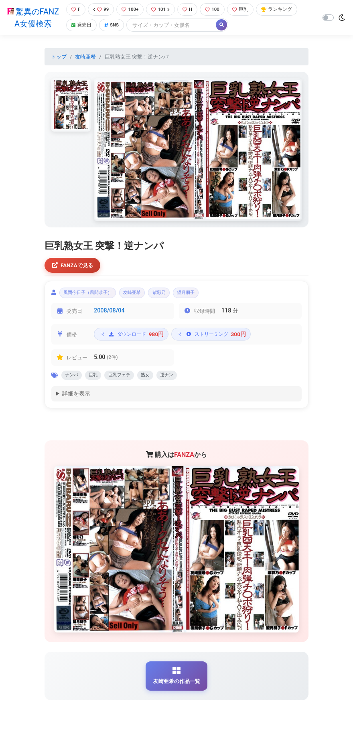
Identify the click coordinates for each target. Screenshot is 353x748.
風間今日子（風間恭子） (93, 296)
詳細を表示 (76, 399)
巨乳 (245, 10)
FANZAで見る (74, 266)
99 (100, 10)
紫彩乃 (178, 296)
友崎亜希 (85, 58)
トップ (59, 58)
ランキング (283, 10)
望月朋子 (209, 296)
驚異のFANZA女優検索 (32, 18)
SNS (112, 26)
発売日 (80, 26)
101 (163, 10)
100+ (131, 10)
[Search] (173, 25)
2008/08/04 (109, 314)
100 (217, 10)
